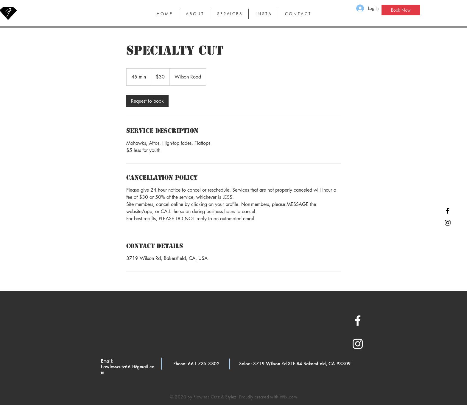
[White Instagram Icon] (358, 344)
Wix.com (288, 397)
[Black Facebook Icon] (448, 211)
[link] (147, 101)
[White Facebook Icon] (358, 320)
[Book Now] (401, 10)
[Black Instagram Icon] (448, 223)
